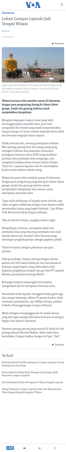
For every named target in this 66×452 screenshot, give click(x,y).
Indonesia (8, 13)
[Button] (58, 43)
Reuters (6, 31)
